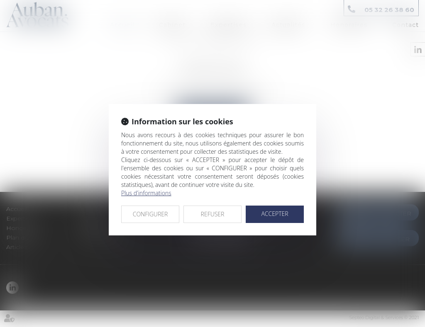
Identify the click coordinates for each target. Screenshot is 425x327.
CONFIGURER (150, 214)
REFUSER (213, 214)
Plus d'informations (146, 193)
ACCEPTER (274, 214)
